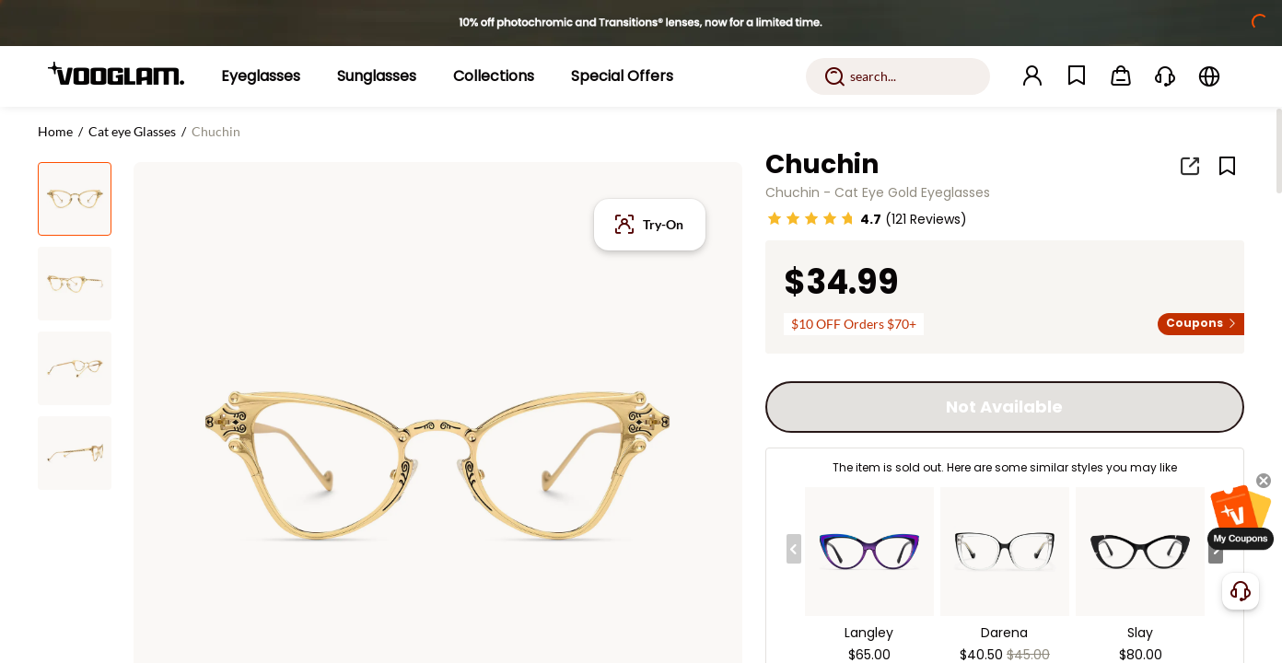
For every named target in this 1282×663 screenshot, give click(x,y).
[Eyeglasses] (260, 76)
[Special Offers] (622, 76)
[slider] (811, 218)
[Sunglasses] (376, 76)
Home (55, 131)
